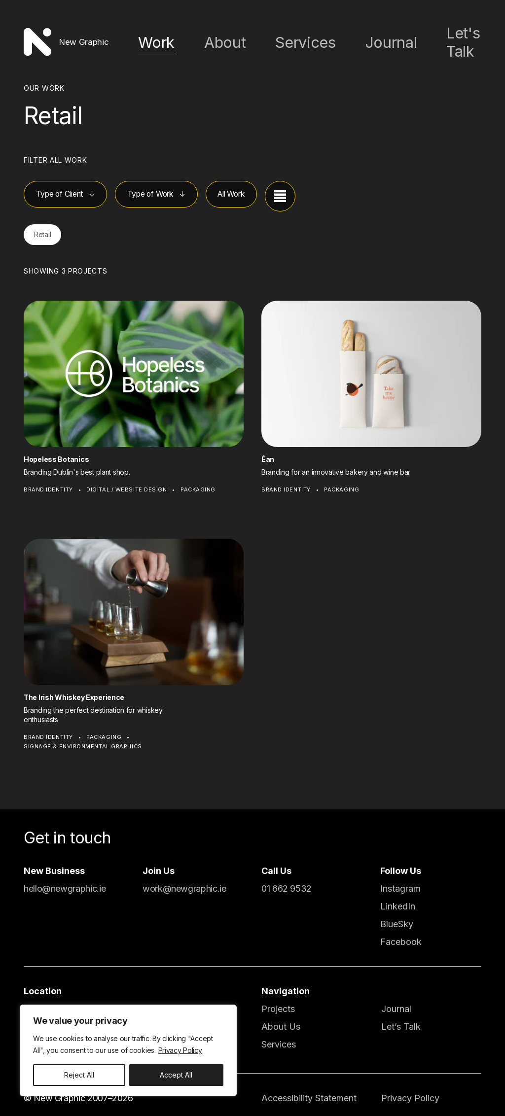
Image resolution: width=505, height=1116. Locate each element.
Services (338, 38)
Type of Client (66, 187)
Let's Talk (462, 38)
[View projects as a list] (317, 187)
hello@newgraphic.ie (65, 880)
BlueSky (396, 915)
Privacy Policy (180, 1050)
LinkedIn (397, 898)
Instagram (400, 880)
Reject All (79, 1075)
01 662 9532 (286, 880)
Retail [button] (47, 225)
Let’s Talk (401, 1018)
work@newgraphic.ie (184, 880)
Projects (278, 1000)
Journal (398, 38)
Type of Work (171, 187)
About (280, 38)
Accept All (176, 1075)
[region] (128, 1050)
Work (227, 38)
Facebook (401, 933)
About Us (280, 1018)
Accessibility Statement (309, 1089)
